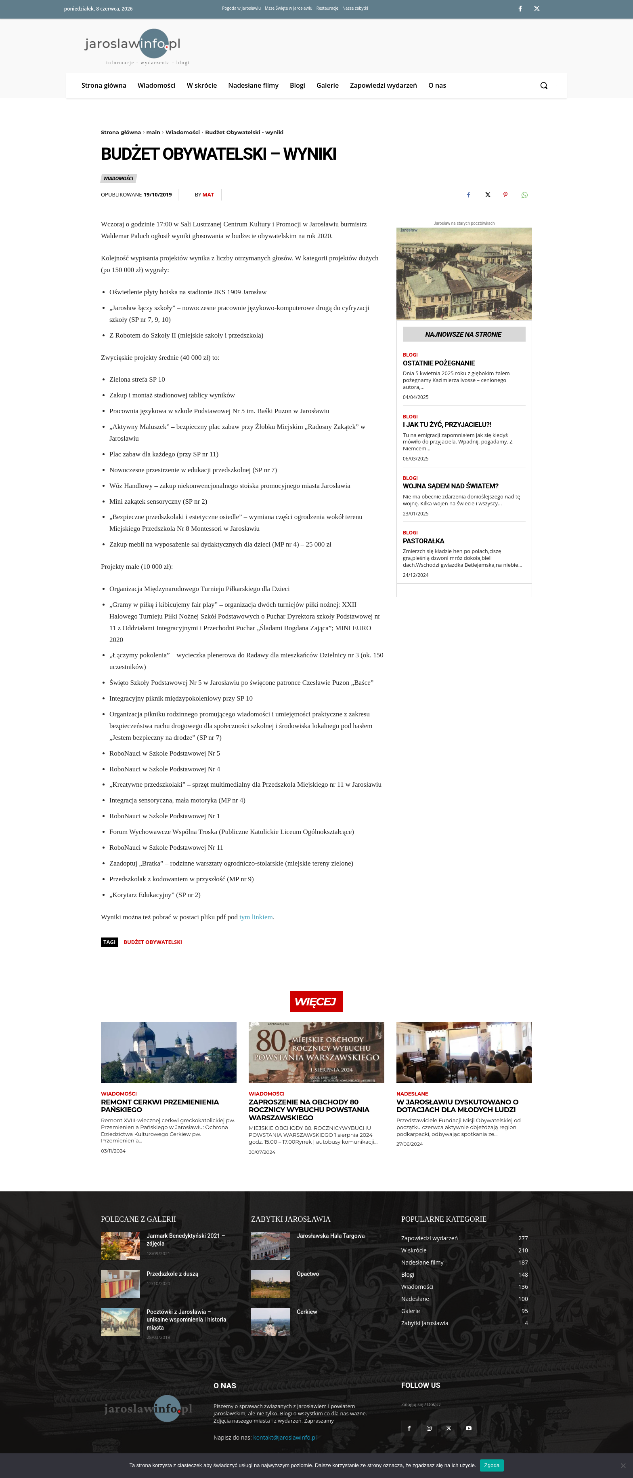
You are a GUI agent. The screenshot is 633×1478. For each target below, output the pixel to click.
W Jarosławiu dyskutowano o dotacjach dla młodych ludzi (457, 1106)
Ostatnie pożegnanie (439, 363)
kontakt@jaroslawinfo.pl (284, 1437)
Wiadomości (183, 132)
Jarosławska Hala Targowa (331, 1236)
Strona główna (121, 132)
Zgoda (491, 1465)
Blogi (410, 355)
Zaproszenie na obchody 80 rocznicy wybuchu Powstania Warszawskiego (309, 1110)
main (154, 132)
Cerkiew (307, 1312)
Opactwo (308, 1274)
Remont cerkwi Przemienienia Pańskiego (160, 1106)
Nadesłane (412, 1094)
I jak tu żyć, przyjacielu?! (447, 424)
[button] (544, 85)
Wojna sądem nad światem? (451, 486)
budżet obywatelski (153, 942)
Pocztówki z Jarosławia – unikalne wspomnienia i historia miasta (186, 1320)
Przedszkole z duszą (172, 1274)
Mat (208, 194)
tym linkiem (256, 917)
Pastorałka (423, 541)
